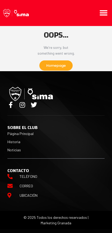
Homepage (56, 65)
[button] (103, 13)
